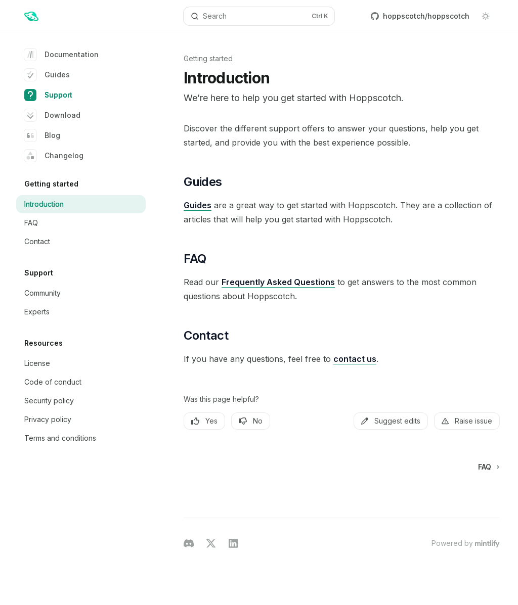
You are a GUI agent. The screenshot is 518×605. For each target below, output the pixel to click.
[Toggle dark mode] (486, 16)
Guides (47, 75)
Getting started (208, 58)
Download (52, 115)
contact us (354, 359)
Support (48, 95)
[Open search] (259, 16)
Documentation (61, 55)
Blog (42, 135)
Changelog (53, 156)
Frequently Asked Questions (278, 282)
